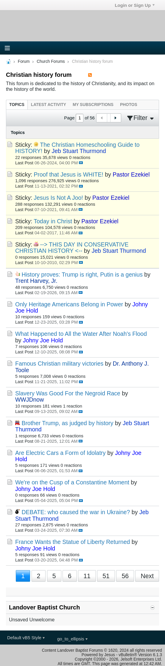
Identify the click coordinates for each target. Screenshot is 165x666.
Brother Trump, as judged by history (67, 423)
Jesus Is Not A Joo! (58, 197)
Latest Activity (48, 104)
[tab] (17, 105)
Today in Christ (53, 221)
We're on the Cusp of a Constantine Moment (72, 482)
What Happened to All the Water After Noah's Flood (81, 333)
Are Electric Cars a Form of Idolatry (60, 453)
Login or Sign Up (135, 5)
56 (125, 576)
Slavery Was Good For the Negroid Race (67, 393)
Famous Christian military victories (59, 363)
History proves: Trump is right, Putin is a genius (82, 274)
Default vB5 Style (26, 637)
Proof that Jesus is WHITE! (68, 174)
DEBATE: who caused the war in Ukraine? (75, 512)
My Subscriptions (93, 104)
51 (106, 576)
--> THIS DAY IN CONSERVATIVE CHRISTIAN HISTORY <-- (71, 247)
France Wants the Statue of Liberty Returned (72, 542)
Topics (16, 104)
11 (87, 576)
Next (147, 576)
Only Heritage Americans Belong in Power (69, 304)
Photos (128, 104)
